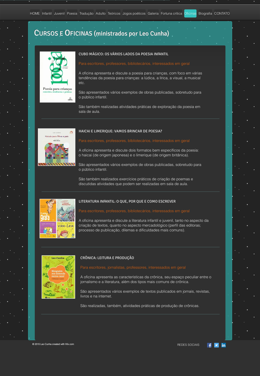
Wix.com (69, 344)
